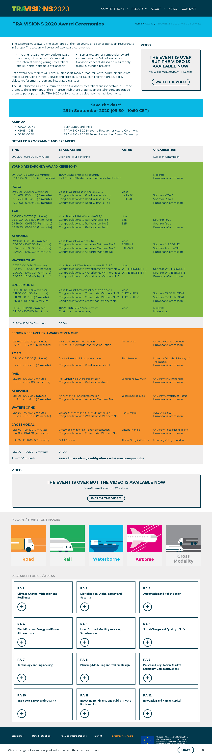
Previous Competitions (74, 736)
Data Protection (41, 736)
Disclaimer (17, 736)
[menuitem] (114, 8)
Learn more (92, 750)
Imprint (98, 736)
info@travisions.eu (122, 736)
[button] (186, 750)
